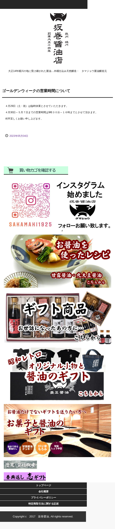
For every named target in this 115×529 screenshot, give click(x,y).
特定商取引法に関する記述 (43, 503)
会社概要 (43, 491)
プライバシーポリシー (43, 497)
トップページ (43, 485)
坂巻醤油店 (57, 16)
